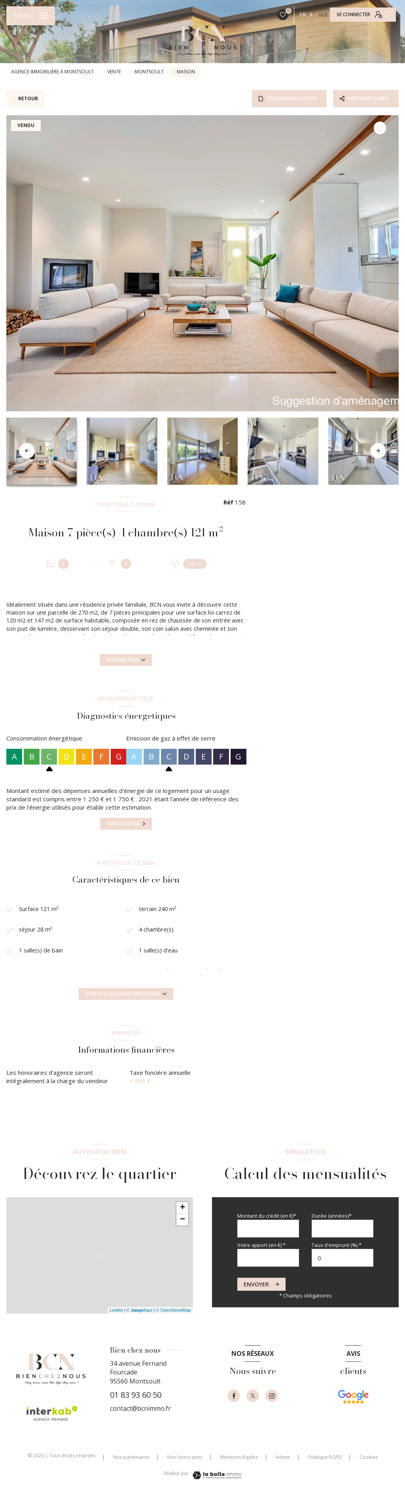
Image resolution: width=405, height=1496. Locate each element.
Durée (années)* (332, 1215)
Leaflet (116, 1310)
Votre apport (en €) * (261, 1245)
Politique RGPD (325, 1457)
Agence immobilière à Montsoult (52, 71)
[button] (378, 451)
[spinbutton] (342, 1258)
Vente (114, 71)
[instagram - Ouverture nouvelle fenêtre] (271, 1395)
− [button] (182, 1220)
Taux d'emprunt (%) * (336, 1245)
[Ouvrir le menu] (30, 15)
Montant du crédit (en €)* (266, 1215)
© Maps (140, 1310)
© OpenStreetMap (173, 1310)
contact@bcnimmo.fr (140, 1408)
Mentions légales (239, 1457)
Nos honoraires (184, 1457)
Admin (283, 1457)
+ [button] (182, 1208)
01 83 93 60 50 (135, 1394)
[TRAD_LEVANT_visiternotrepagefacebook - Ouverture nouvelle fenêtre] (233, 1395)
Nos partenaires (131, 1457)
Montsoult (149, 71)
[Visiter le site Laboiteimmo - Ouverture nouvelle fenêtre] (216, 1475)
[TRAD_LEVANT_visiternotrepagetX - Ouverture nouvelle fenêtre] (252, 1395)
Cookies (369, 1457)
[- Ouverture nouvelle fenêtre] (353, 1405)
